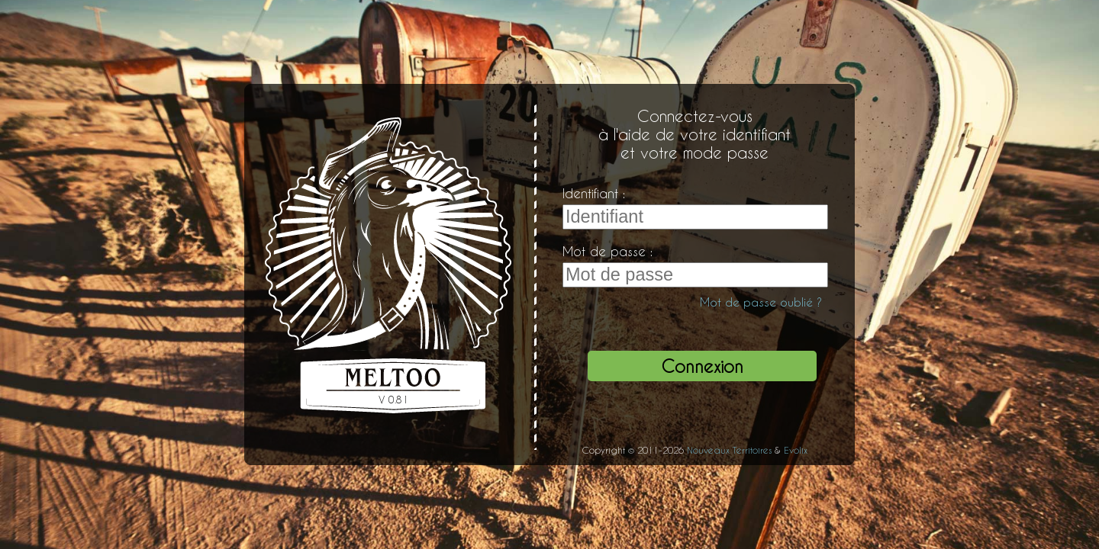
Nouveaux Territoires (729, 450)
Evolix (795, 450)
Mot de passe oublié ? (761, 302)
